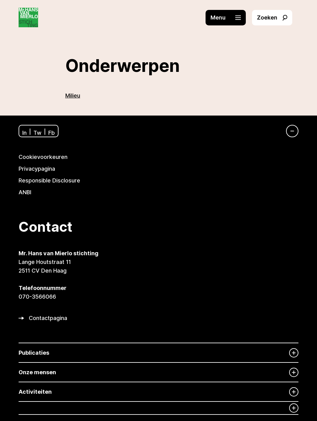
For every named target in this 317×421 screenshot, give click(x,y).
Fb (51, 132)
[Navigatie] (289, 131)
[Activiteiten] (158, 391)
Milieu (72, 95)
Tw (37, 132)
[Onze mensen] (158, 372)
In (24, 132)
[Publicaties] (158, 352)
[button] (229, 17)
